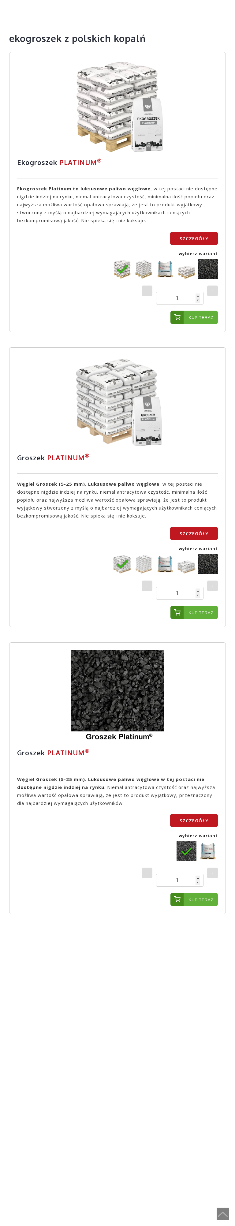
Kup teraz (200, 317)
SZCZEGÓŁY (194, 238)
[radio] (122, 269)
